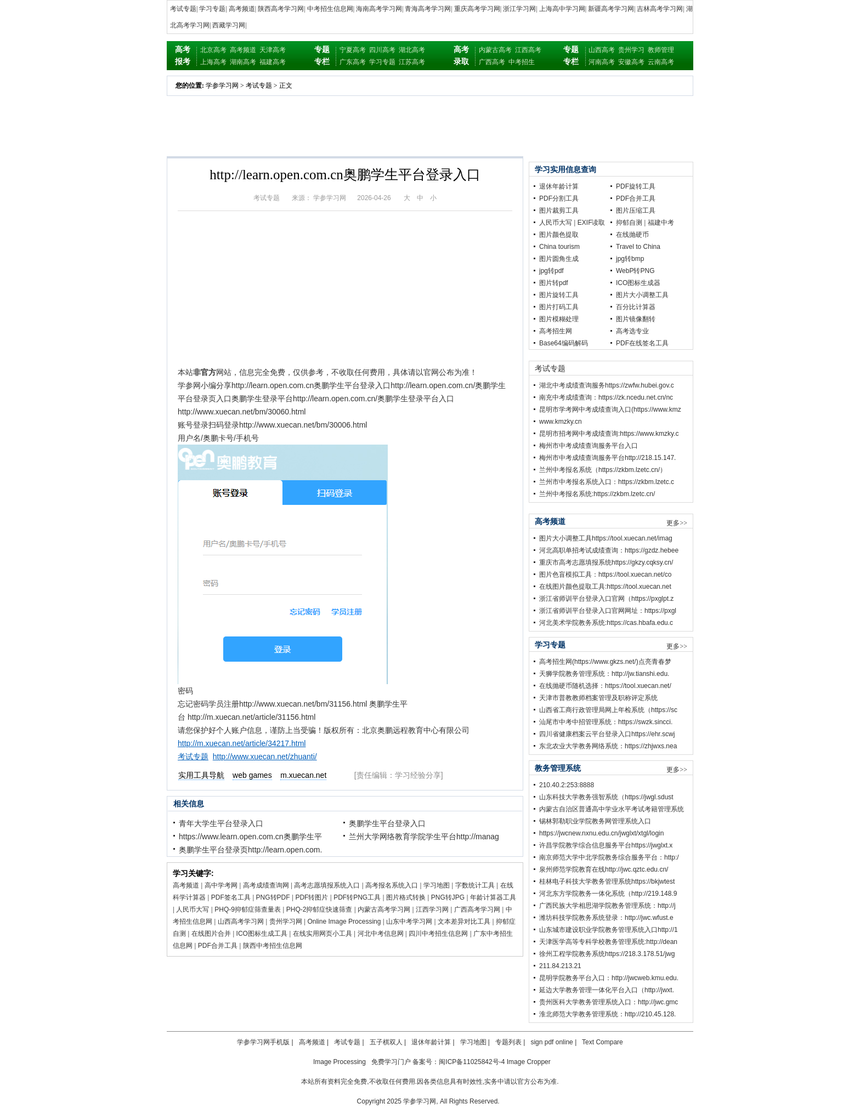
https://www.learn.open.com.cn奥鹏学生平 (250, 836)
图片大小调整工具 (642, 295)
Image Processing (339, 1062)
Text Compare (602, 1042)
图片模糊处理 (559, 319)
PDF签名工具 (231, 897)
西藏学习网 (228, 25)
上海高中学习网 (562, 9)
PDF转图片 (311, 897)
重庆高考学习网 (477, 9)
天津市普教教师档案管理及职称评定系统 (598, 698)
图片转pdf (553, 283)
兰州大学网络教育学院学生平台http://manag (424, 836)
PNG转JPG (448, 897)
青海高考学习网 (428, 9)
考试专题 (183, 9)
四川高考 (382, 50)
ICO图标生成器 (638, 283)
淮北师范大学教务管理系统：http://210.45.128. (607, 1014)
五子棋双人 (386, 1042)
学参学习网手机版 (263, 1042)
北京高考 (213, 50)
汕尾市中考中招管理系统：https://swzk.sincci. (605, 722)
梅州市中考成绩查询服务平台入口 (588, 446)
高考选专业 (632, 331)
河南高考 (602, 62)
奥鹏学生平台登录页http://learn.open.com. (250, 849)
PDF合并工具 (217, 945)
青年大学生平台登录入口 (221, 823)
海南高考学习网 (379, 9)
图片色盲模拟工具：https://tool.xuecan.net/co (605, 574)
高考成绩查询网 (266, 885)
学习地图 (436, 885)
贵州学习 (631, 50)
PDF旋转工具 (635, 186)
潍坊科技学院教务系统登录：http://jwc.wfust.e (606, 918)
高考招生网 (555, 331)
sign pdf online (551, 1042)
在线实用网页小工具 (322, 933)
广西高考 (492, 62)
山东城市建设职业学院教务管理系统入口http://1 (608, 930)
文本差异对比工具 (464, 921)
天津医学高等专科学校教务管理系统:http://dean (608, 942)
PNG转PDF (273, 897)
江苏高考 (412, 62)
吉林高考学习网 (660, 9)
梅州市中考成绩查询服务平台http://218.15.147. (607, 458)
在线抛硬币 (632, 234)
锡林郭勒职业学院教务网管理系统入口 (595, 821)
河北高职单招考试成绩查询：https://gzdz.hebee (608, 550)
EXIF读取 (592, 222)
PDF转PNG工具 (357, 897)
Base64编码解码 (563, 343)
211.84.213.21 (560, 966)
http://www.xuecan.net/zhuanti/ (265, 756)
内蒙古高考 (495, 50)
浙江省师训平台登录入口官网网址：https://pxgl (607, 611)
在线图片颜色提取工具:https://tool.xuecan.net (605, 586)
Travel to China (638, 247)
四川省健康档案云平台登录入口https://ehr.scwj (607, 734)
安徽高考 (631, 62)
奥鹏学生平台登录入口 (387, 823)
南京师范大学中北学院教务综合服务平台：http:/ (609, 857)
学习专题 (212, 9)
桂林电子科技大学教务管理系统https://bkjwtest (607, 881)
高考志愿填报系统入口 (327, 885)
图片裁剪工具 (559, 210)
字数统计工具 (475, 885)
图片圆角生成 (559, 259)
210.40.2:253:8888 (566, 785)
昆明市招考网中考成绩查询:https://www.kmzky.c (608, 433)
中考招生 (521, 62)
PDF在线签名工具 (642, 343)
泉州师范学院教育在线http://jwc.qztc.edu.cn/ (603, 869)
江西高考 (528, 50)
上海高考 (213, 62)
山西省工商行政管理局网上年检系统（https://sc (608, 710)
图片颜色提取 (559, 234)
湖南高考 (243, 62)
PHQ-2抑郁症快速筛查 (319, 909)
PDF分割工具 (559, 198)
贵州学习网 (285, 921)
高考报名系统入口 (391, 885)
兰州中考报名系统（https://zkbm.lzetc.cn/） (602, 470)
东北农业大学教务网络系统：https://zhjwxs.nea (608, 746)
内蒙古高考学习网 (384, 909)
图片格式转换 (406, 897)
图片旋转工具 (559, 295)
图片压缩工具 (635, 210)
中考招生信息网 (330, 9)
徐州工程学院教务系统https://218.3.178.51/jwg (607, 954)
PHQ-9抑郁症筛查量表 (247, 909)
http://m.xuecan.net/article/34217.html (241, 743)
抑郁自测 (629, 222)
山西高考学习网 (241, 921)
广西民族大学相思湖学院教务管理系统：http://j (607, 905)
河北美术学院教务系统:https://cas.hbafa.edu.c (606, 623)
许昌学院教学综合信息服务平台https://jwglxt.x (605, 845)
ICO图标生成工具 (261, 933)
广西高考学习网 (477, 909)
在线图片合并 (211, 933)
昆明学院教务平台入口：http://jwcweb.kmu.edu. (608, 978)
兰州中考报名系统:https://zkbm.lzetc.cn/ (597, 494)
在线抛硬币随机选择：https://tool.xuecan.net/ (605, 686)
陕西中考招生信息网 (272, 945)
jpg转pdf (551, 271)
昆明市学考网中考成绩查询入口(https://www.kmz (610, 409)
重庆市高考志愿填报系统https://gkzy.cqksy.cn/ (606, 562)
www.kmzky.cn (560, 421)
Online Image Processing (344, 921)
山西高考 (602, 50)
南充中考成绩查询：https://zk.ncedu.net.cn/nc (606, 397)
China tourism (559, 247)
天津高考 (272, 50)
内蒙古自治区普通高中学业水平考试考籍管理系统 (611, 809)
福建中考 (661, 222)
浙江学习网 (519, 9)
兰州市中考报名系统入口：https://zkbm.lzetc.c (606, 482)
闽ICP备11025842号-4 (472, 1062)
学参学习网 (222, 85)
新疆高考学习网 (611, 9)
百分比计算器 (635, 307)
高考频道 (242, 9)
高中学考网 (221, 885)
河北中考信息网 (381, 933)
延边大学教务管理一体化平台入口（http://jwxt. (606, 990)
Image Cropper (529, 1062)
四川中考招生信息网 (438, 933)
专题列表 (508, 1042)
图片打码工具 (559, 307)
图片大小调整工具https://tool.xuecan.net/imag (605, 538)
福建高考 (272, 62)
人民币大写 (192, 909)
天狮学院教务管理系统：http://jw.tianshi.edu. (604, 674)
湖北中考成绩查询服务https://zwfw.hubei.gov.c (606, 385)
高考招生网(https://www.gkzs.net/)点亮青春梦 (605, 662)
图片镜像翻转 (635, 319)
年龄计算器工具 (493, 897)
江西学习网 (432, 909)
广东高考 (353, 62)
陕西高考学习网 (281, 9)
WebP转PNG (635, 271)
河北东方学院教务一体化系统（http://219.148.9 (608, 893)
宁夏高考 (353, 50)
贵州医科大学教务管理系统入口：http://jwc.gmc (608, 1002)
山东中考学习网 (409, 921)
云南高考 (661, 62)
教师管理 (661, 50)
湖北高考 (412, 50)
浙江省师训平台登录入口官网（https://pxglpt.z (606, 598)
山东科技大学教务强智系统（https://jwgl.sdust (606, 797)
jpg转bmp (630, 259)
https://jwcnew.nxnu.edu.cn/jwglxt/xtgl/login (601, 833)
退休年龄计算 (559, 186)
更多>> (676, 523)
